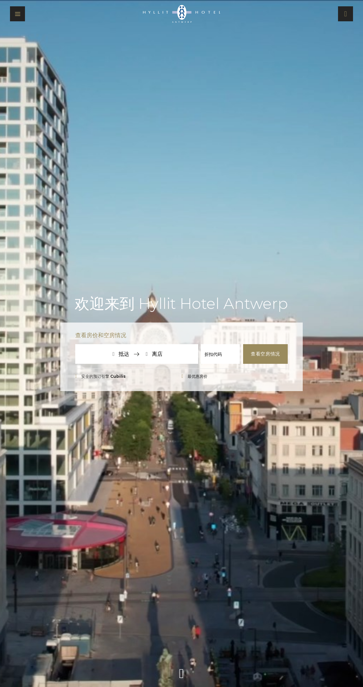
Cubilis (118, 376)
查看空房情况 (265, 354)
